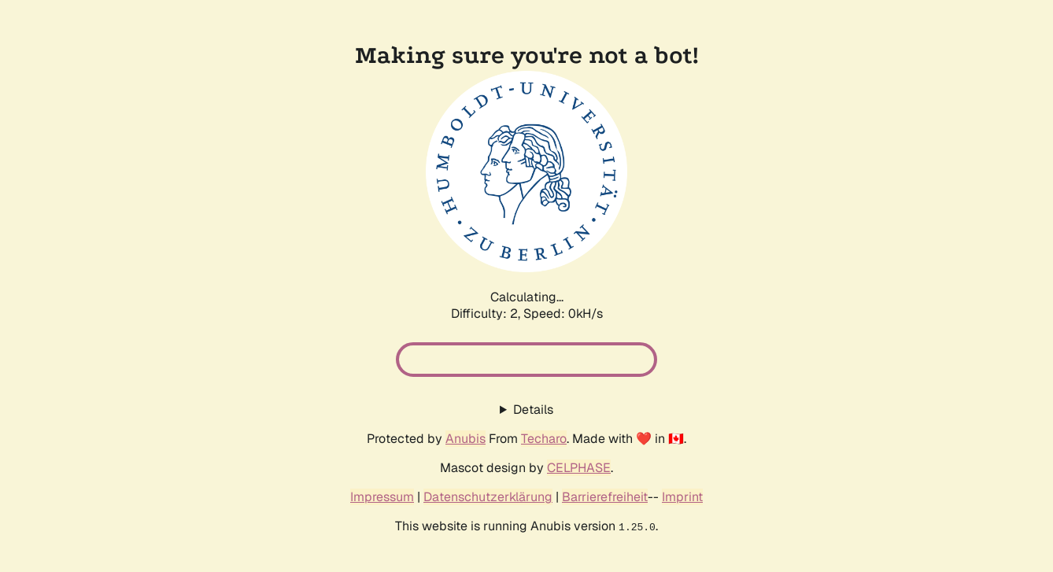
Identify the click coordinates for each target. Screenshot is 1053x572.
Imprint (682, 497)
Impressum (382, 497)
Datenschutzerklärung (487, 497)
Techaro (544, 438)
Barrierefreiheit (605, 497)
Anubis (465, 438)
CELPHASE (579, 467)
